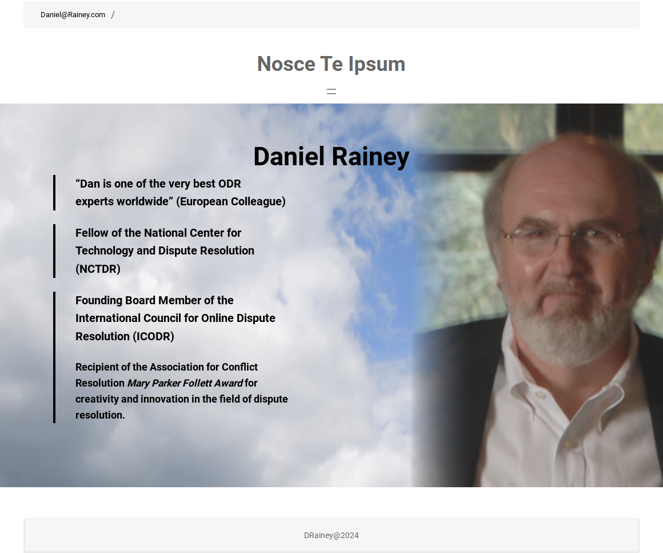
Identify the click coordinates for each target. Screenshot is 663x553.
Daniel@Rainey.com (73, 14)
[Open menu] (331, 91)
